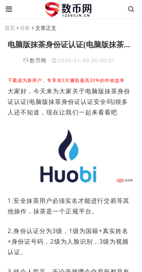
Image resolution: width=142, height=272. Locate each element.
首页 (10, 27)
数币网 (38, 60)
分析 (25, 27)
